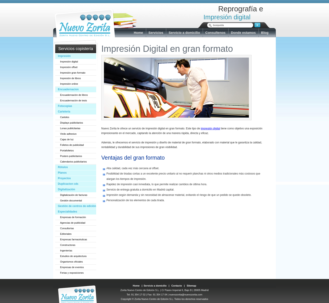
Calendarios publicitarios (73, 161)
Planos (62, 172)
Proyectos (64, 178)
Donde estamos (243, 32)
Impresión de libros (70, 78)
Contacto (176, 285)
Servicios (155, 32)
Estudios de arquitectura (73, 256)
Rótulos (63, 167)
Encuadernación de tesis (73, 100)
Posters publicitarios (71, 156)
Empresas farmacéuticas (73, 239)
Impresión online (69, 83)
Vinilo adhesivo (68, 133)
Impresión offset (68, 67)
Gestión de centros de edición (77, 206)
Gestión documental (71, 200)
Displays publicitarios (71, 122)
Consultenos (215, 32)
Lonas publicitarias (70, 128)
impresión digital (210, 128)
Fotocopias (65, 106)
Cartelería (64, 111)
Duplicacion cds (68, 183)
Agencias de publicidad (72, 222)
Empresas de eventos (72, 267)
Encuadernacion (68, 89)
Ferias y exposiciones (72, 272)
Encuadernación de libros (74, 95)
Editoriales (65, 234)
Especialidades (67, 211)
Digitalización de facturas (73, 195)
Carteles (64, 117)
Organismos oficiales (71, 261)
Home (138, 32)
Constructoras (67, 245)
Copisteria (85, 24)
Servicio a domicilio (184, 32)
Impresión (64, 56)
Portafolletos (67, 150)
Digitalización (66, 189)
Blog (264, 32)
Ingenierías (66, 250)
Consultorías (67, 228)
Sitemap (191, 285)
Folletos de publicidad (72, 145)
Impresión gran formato (72, 72)
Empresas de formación (73, 217)
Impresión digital (69, 61)
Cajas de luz (67, 139)
